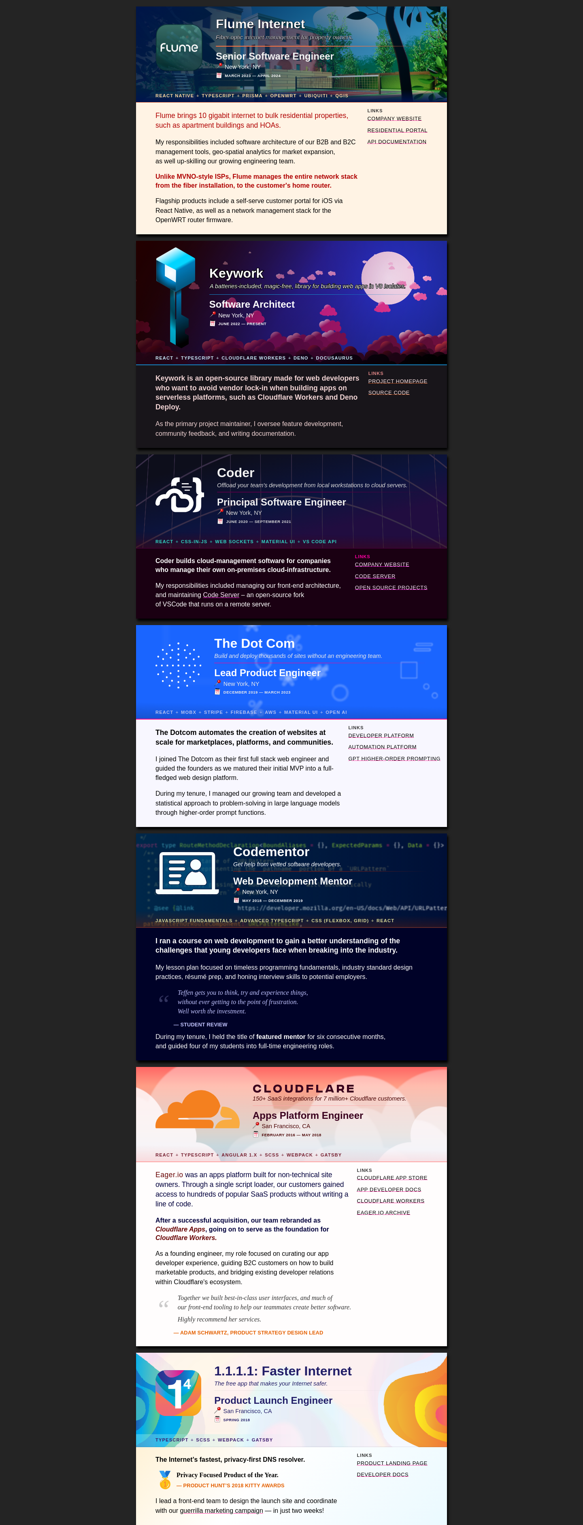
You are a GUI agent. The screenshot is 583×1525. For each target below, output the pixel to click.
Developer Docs (383, 1474)
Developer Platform (381, 736)
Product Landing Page (392, 1463)
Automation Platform (382, 747)
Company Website (394, 119)
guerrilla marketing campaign (221, 1510)
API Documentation (396, 142)
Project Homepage (398, 381)
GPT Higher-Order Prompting (394, 759)
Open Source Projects (391, 588)
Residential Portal (397, 130)
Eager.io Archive (384, 1213)
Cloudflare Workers (391, 1201)
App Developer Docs (389, 1190)
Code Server (375, 576)
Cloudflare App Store (392, 1178)
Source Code (389, 393)
